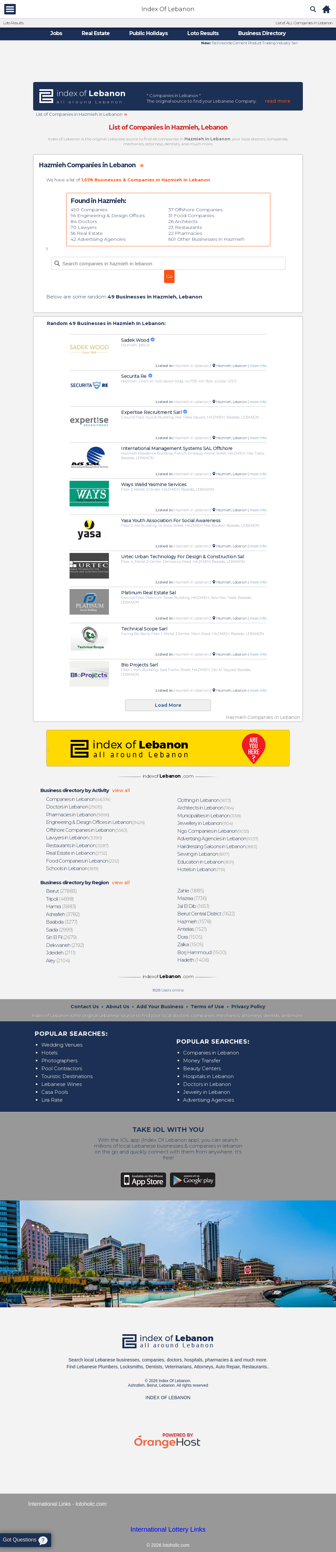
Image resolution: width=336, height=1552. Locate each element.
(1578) (194, 921)
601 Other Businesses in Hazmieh (206, 239)
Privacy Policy (248, 1007)
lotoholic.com (90, 1504)
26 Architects (183, 221)
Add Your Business (159, 1007)
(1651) (193, 906)
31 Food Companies (191, 215)
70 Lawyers (83, 227)
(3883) (61, 906)
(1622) (206, 913)
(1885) (191, 891)
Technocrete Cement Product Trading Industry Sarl (254, 43)
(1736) (192, 898)
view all (121, 790)
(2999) (60, 930)
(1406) (193, 960)
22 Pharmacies (185, 233)
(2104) (58, 960)
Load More (168, 705)
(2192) (65, 945)
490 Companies (89, 210)
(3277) (62, 922)
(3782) (63, 914)
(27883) (61, 891)
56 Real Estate (87, 233)
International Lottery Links (167, 1529)
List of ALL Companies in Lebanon (304, 23)
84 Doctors (84, 221)
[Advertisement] (168, 63)
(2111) (61, 953)
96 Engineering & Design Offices (108, 215)
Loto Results (13, 23)
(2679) (61, 937)
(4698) (60, 899)
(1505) (190, 937)
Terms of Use (207, 1007)
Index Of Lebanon (168, 9)
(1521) (192, 929)
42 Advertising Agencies (98, 239)
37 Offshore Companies (195, 210)
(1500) (202, 952)
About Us (117, 1007)
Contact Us (85, 1007)
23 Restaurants (185, 227)
